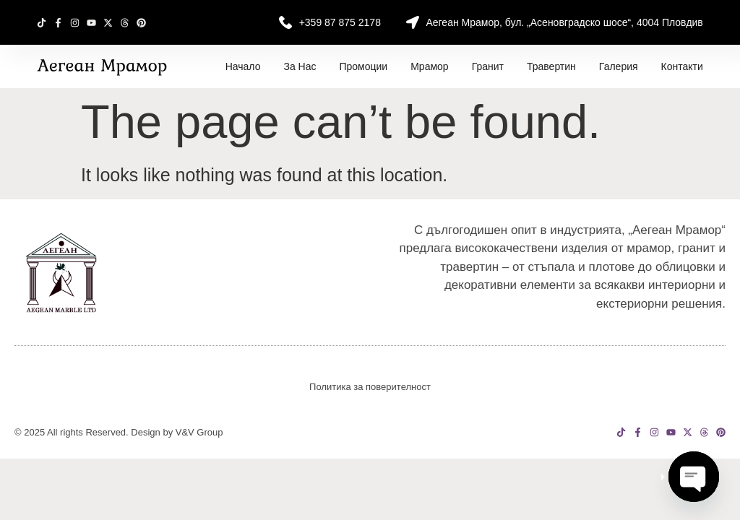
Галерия (618, 66)
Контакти (682, 66)
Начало (243, 66)
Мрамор (429, 66)
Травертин (551, 66)
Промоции (363, 66)
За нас (299, 66)
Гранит (488, 66)
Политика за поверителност (370, 386)
